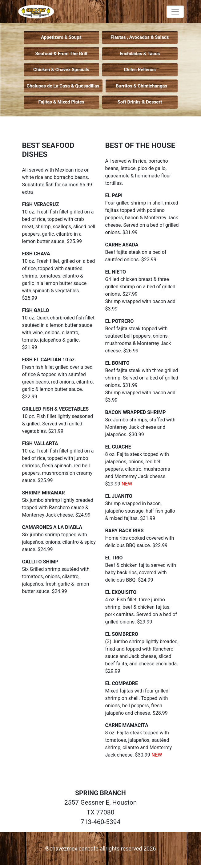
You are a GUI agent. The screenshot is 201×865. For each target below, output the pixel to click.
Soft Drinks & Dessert (140, 102)
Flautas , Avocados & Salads (140, 37)
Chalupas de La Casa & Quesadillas (63, 86)
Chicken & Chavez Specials (61, 69)
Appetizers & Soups (61, 37)
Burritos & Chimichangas (141, 86)
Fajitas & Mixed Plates (61, 102)
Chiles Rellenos (140, 69)
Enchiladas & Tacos (140, 53)
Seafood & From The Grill (61, 53)
